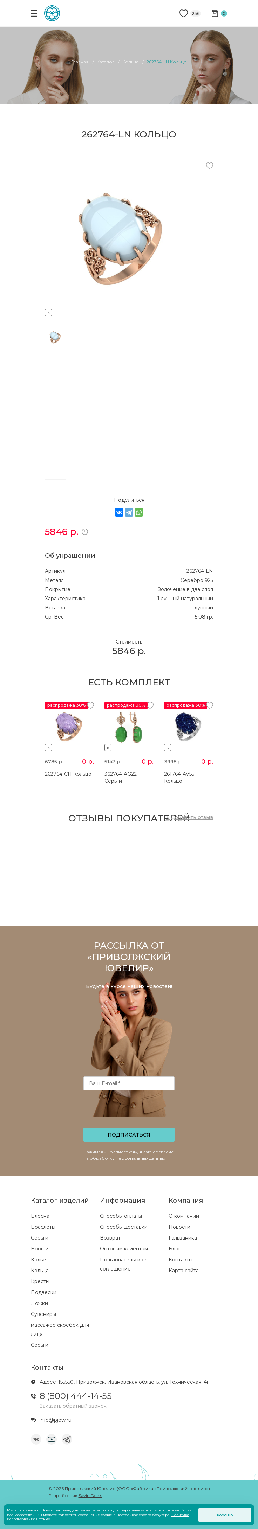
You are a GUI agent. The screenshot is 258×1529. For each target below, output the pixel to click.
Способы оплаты (121, 1216)
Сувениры (43, 1314)
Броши (40, 1249)
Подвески (43, 1292)
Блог (175, 1249)
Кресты (40, 1281)
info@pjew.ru (56, 1420)
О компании (184, 1216)
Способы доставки (124, 1227)
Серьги (39, 1238)
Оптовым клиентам (124, 1249)
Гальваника (183, 1238)
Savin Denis (90, 1495)
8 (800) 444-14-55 (76, 1396)
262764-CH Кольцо (68, 774)
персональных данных (140, 1158)
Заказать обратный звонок (73, 1406)
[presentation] (129, 1111)
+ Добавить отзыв (189, 817)
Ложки (39, 1303)
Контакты (180, 1259)
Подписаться (129, 1135)
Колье (38, 1259)
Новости (179, 1227)
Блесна (40, 1216)
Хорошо (225, 1514)
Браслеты (43, 1227)
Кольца (40, 1270)
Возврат (110, 1238)
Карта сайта (184, 1270)
